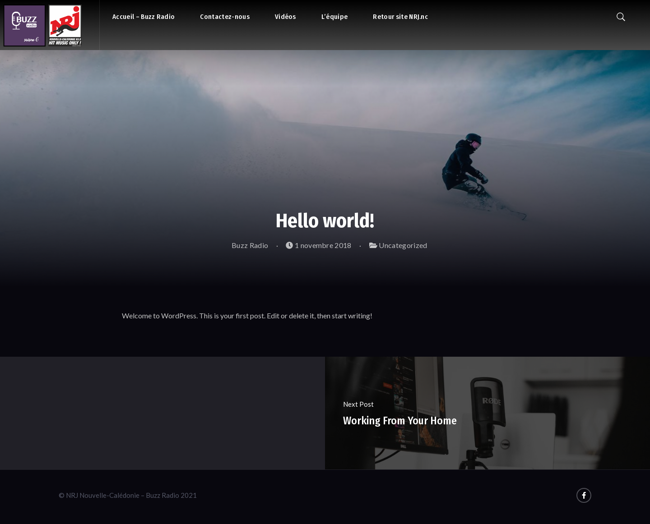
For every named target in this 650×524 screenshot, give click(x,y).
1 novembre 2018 (318, 245)
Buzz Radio (245, 245)
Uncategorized (403, 245)
